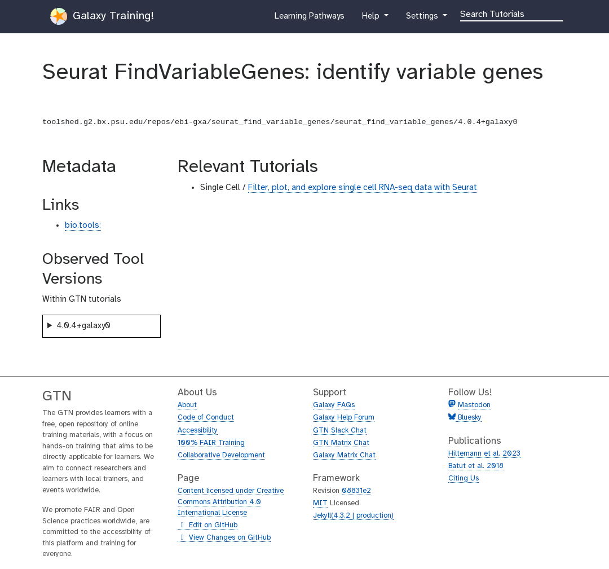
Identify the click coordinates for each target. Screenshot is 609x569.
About (187, 405)
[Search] (511, 13)
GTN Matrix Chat (341, 443)
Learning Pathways (309, 19)
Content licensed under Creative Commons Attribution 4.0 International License (231, 502)
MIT (320, 503)
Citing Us (463, 478)
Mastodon (474, 405)
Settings (422, 19)
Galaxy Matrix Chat (344, 455)
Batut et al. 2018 (476, 466)
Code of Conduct (206, 417)
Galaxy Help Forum (343, 417)
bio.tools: (83, 225)
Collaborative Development (221, 455)
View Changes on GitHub (224, 538)
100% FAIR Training (211, 443)
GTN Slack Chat (340, 430)
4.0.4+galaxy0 (83, 325)
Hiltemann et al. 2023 (484, 453)
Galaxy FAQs (334, 405)
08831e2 (356, 491)
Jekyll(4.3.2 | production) (353, 515)
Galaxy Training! (102, 16)
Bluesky (469, 417)
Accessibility (198, 430)
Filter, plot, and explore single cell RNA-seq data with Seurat (362, 187)
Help (371, 19)
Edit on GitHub (207, 526)
